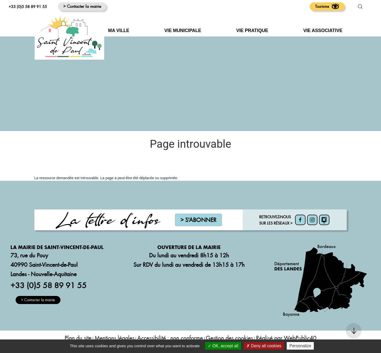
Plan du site (78, 338)
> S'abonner (198, 220)
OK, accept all (223, 346)
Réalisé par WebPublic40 (286, 338)
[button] (360, 6)
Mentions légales (114, 338)
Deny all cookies (263, 346)
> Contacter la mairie (82, 6)
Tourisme (327, 6)
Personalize (300, 346)
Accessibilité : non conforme (170, 338)
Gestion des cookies (229, 338)
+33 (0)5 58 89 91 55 (28, 6)
